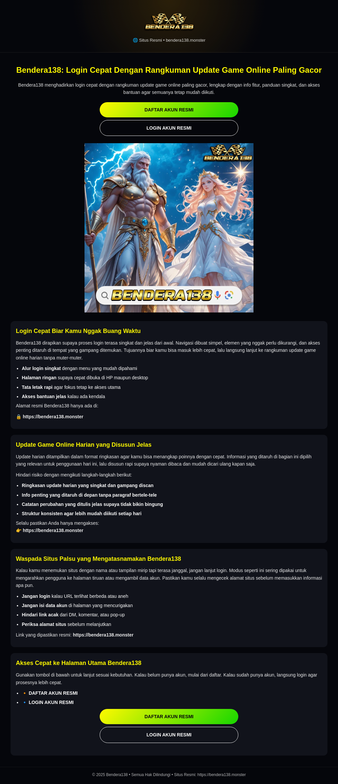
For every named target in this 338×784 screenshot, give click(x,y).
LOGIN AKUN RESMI (169, 128)
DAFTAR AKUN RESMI (169, 109)
